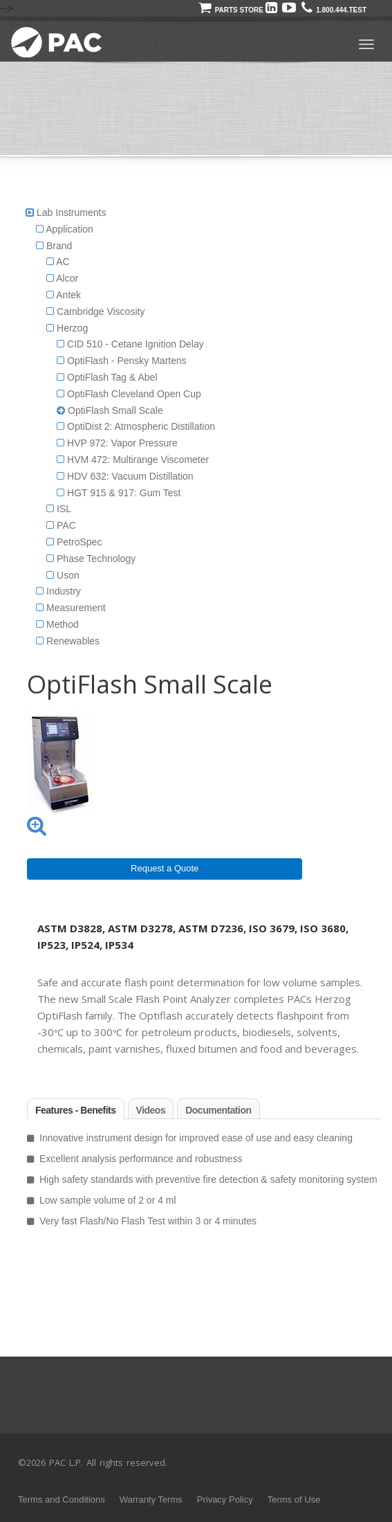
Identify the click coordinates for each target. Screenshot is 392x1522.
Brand (54, 245)
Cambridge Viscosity (95, 311)
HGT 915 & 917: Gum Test (118, 492)
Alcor (62, 278)
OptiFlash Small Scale (110, 410)
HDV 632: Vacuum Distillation (125, 476)
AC (58, 261)
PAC (61, 525)
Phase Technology (91, 558)
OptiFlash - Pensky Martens (122, 360)
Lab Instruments (71, 212)
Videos (151, 1110)
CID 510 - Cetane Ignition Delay (130, 344)
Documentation (218, 1110)
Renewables (68, 640)
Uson (63, 575)
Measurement (70, 607)
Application (64, 229)
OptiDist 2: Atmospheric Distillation (136, 426)
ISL (58, 508)
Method (57, 624)
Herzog (67, 328)
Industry (58, 591)
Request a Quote (164, 868)
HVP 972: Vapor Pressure (117, 443)
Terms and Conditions (61, 1499)
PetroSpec (74, 541)
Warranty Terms (151, 1499)
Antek (63, 294)
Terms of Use (294, 1499)
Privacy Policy (225, 1499)
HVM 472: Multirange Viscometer (133, 459)
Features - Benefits (75, 1110)
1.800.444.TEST (333, 10)
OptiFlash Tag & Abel (107, 377)
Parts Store (230, 10)
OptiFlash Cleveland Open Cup (129, 393)
